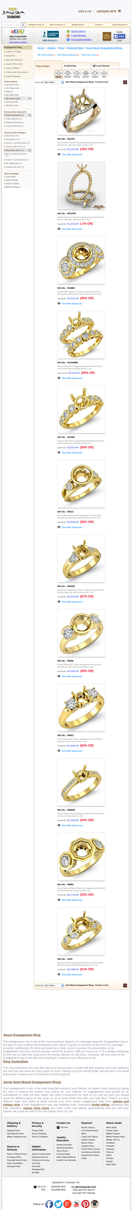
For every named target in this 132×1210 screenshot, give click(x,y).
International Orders (15, 1098)
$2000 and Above (13, 187)
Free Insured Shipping (81, 39)
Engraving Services (40, 1121)
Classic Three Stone (14, 64)
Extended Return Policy (17, 1124)
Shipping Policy (13, 1095)
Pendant (98, 25)
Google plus (67, 1168)
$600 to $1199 (12, 180)
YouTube (109, 1123)
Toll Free (64, 1092)
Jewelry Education (119, 25)
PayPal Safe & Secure (90, 1113)
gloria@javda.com (85, 1151)
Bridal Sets (10, 56)
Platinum (9, 91)
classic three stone (36, 1072)
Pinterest (109, 1116)
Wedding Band (77, 25)
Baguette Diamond (15, 122)
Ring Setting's (42, 66)
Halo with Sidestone (14, 60)
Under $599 (11, 177)
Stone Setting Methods (66, 1121)
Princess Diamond (15, 126)
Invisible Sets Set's (15, 167)
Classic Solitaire (12, 68)
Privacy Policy (37, 1095)
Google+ (109, 1126)
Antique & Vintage (13, 52)
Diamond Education (65, 1112)
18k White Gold (12, 95)
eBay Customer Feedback (18, 42)
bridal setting (100, 1069)
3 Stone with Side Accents (17, 72)
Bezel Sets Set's (18, 150)
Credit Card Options (89, 1101)
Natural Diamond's (56, 25)
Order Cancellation (15, 1128)
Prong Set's (13, 139)
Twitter (109, 1119)
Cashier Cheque (88, 1104)
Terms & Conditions (40, 1101)
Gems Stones (62, 1115)
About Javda (111, 1092)
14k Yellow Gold (12, 88)
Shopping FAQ (38, 1134)
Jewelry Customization (41, 1118)
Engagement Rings (35, 25)
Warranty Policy (13, 1131)
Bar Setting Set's (14, 163)
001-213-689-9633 (91, 1198)
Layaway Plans (87, 1110)
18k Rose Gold (12, 105)
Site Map (35, 1137)
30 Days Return (78, 31)
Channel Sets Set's (15, 147)
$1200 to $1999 (12, 184)
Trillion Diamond (14, 119)
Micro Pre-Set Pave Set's (16, 155)
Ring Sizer (36, 1131)
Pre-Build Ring (69, 66)
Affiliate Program (113, 1098)
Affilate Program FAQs (115, 1101)
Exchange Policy (14, 1121)
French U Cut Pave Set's (18, 143)
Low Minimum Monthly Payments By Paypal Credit (90, 1119)
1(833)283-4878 (106, 11)
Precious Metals (63, 1118)
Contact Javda (112, 1095)
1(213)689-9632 (58, 1154)
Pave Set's (12, 136)
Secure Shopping (39, 1098)
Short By (39, 82)
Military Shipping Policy (16, 1101)
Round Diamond (18, 115)
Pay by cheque (87, 1092)
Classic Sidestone (13, 76)
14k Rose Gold (12, 102)
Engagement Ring (13, 47)
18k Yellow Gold (18, 98)
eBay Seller (111, 1129)
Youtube (76, 1168)
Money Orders (87, 1107)
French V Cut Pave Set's (17, 160)
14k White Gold (12, 85)
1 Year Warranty (78, 35)
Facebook (110, 1110)
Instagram (110, 1113)
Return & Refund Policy (17, 1118)
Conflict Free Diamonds (66, 1124)
